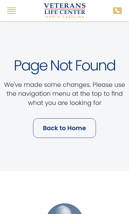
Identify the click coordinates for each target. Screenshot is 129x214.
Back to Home (64, 128)
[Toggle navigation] (12, 11)
